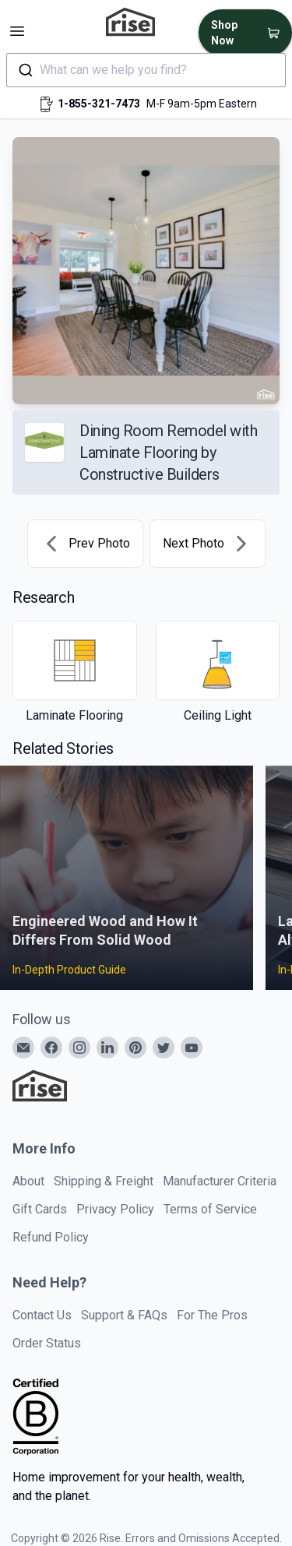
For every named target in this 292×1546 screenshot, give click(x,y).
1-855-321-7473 (99, 103)
